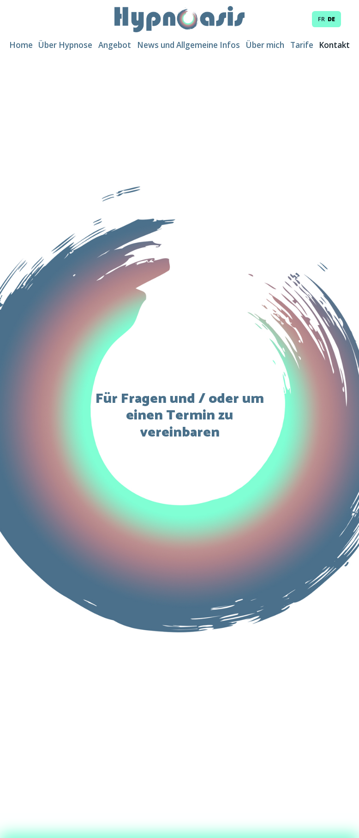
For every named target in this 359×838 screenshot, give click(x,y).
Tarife (301, 45)
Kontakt (334, 45)
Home (21, 45)
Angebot (114, 45)
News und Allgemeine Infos (188, 45)
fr (321, 19)
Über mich (265, 45)
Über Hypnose (65, 45)
